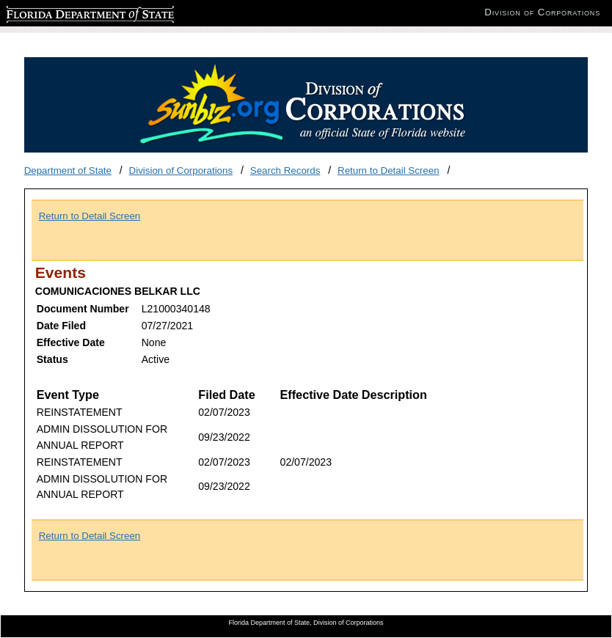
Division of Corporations (181, 170)
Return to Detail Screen (389, 170)
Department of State (68, 170)
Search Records (285, 170)
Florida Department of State (66, 12)
